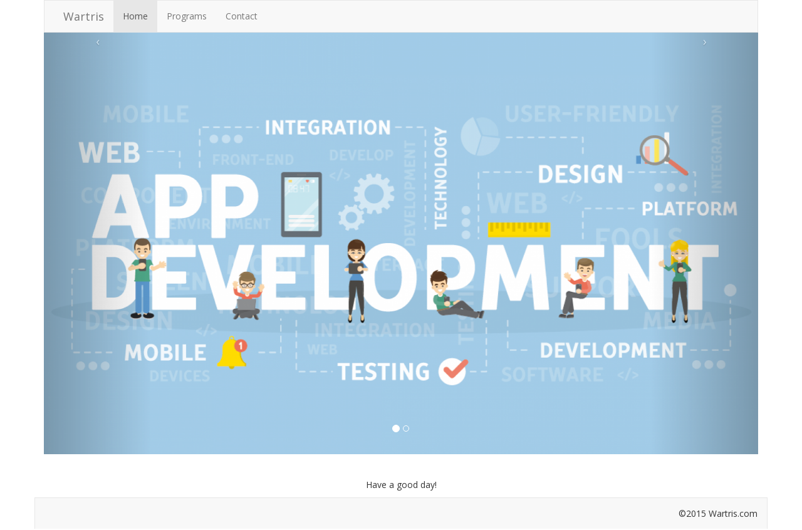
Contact (242, 16)
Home (135, 16)
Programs (187, 16)
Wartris (83, 16)
